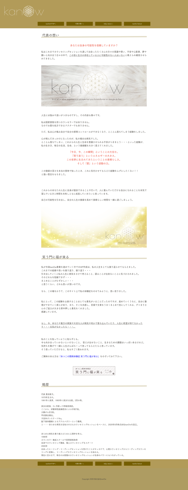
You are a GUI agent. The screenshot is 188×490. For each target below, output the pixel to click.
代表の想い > (79, 23)
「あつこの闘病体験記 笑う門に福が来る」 (79, 356)
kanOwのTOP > (51, 23)
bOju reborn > (108, 23)
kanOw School (137, 23)
